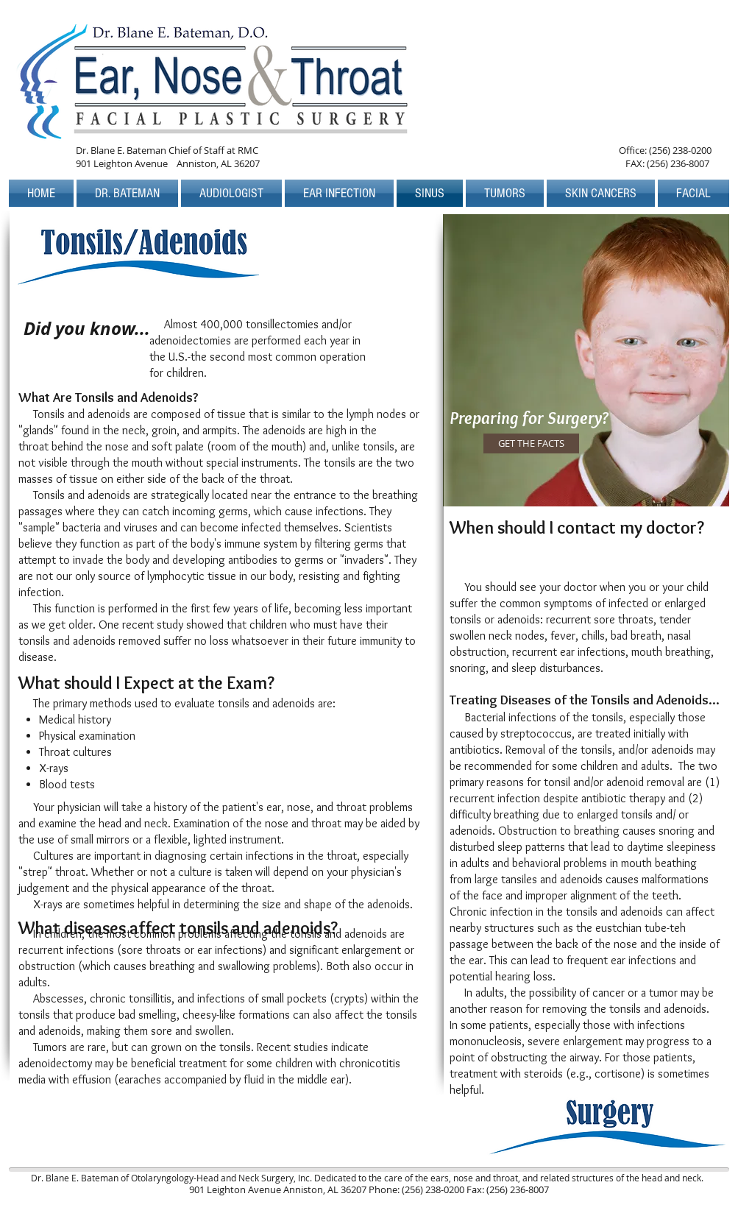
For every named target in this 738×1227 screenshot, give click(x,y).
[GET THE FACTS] (531, 443)
